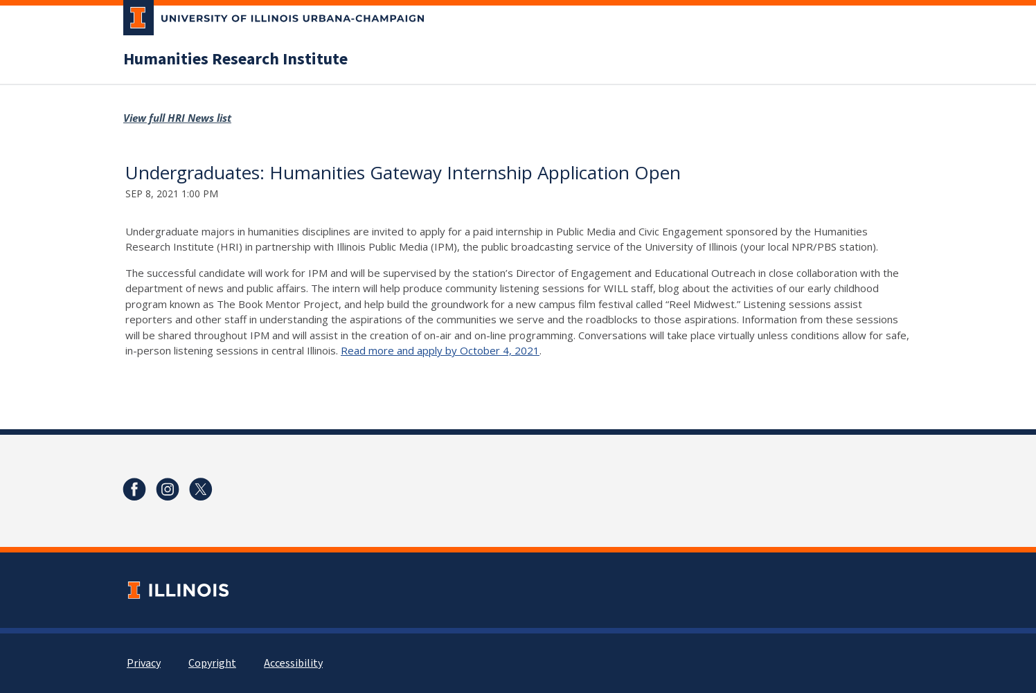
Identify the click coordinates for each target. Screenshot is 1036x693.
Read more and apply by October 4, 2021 (440, 350)
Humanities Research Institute (235, 59)
